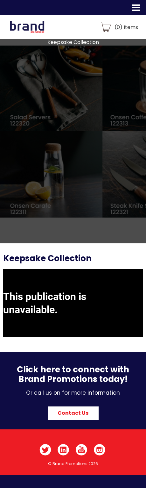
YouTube (81, 450)
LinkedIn (63, 450)
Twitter (45, 450)
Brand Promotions (39, 30)
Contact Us (73, 413)
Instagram (100, 450)
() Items (126, 27)
